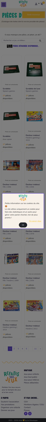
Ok (23, 225)
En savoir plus (35, 221)
